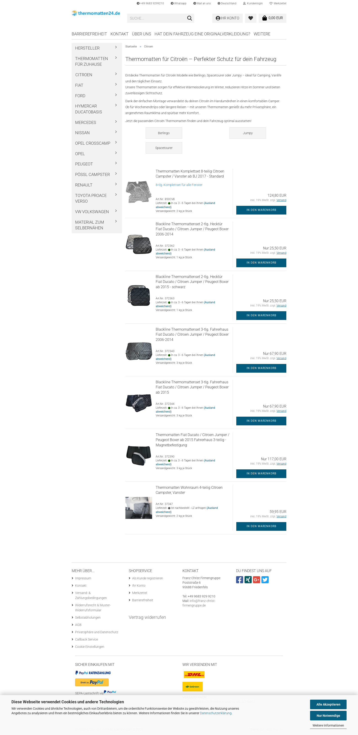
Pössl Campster (92, 174)
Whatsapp (179, 3)
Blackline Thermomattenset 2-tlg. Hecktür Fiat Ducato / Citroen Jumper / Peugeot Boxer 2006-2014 (192, 229)
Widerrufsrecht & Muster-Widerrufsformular (93, 607)
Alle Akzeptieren (328, 704)
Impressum (83, 578)
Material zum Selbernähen (89, 225)
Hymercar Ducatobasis (88, 109)
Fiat (79, 85)
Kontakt (120, 33)
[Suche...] (189, 18)
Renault (83, 185)
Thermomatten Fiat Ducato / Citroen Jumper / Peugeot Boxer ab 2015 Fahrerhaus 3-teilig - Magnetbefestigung (192, 440)
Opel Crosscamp (92, 143)
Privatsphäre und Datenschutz (96, 632)
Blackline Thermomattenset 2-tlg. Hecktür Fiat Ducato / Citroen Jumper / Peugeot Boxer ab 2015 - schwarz (192, 282)
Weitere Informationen (328, 725)
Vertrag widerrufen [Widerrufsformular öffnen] (147, 617)
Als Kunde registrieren (147, 578)
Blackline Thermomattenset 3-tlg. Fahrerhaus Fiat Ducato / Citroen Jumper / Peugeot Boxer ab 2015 (192, 387)
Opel (80, 153)
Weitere (262, 33)
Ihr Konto (138, 585)
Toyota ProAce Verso (91, 198)
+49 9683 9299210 (150, 3)
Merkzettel (278, 3)
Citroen (83, 74)
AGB (78, 625)
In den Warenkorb (261, 210)
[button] (227, 3)
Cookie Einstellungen (89, 647)
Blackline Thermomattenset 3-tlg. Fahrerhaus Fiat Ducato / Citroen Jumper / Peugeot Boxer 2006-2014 (192, 334)
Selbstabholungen (88, 617)
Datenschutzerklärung (216, 713)
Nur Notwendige (328, 715)
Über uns (141, 33)
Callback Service (86, 639)
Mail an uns (202, 3)
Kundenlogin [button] (253, 3)
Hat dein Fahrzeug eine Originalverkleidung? (202, 33)
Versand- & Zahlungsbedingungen (91, 595)
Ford (80, 95)
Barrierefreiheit (89, 33)
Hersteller (87, 48)
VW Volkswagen (92, 211)
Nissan (82, 132)
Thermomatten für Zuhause (91, 61)
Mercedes (85, 122)
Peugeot (84, 164)
